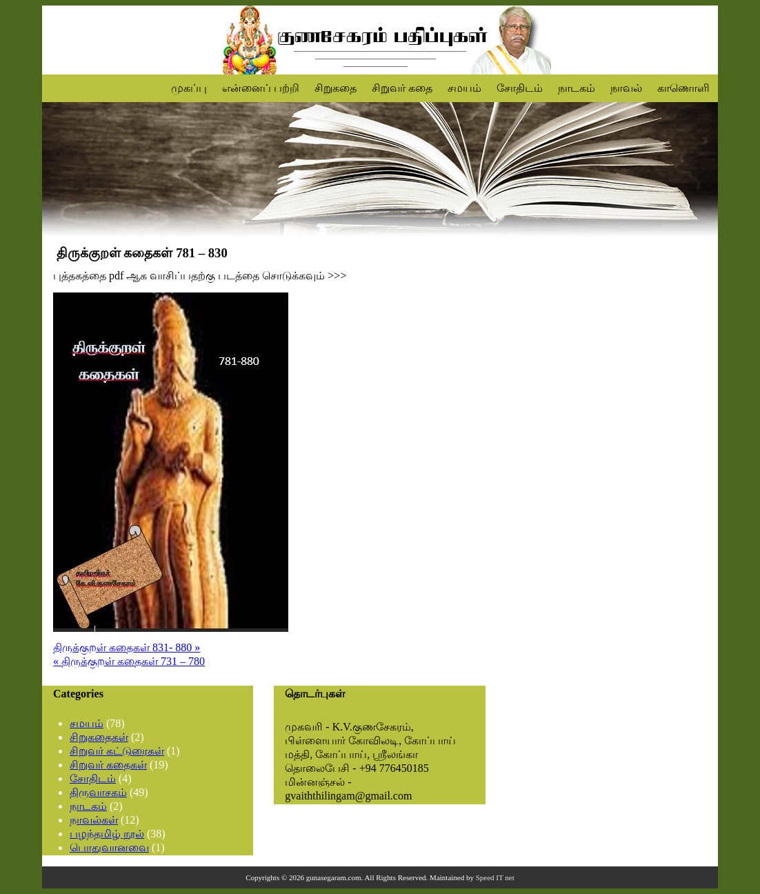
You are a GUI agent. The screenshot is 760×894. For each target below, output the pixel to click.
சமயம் (464, 88)
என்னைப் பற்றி (260, 88)
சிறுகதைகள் (99, 737)
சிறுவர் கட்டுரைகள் (117, 751)
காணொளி (683, 88)
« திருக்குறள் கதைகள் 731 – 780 (129, 661)
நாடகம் (576, 88)
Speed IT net (495, 877)
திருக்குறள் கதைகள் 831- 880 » (126, 647)
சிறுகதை (335, 88)
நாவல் (626, 88)
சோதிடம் (520, 88)
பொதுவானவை (109, 847)
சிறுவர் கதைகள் (108, 765)
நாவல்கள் (94, 820)
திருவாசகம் (98, 792)
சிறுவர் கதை (402, 88)
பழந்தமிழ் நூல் (107, 834)
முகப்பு (189, 88)
